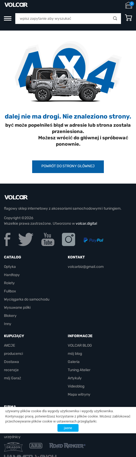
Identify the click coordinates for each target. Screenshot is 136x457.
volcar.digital (86, 223)
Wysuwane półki (17, 307)
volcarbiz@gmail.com (86, 266)
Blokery (10, 315)
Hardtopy (12, 275)
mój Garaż (12, 378)
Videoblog (76, 386)
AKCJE (9, 345)
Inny (7, 324)
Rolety (9, 283)
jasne (68, 428)
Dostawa (11, 362)
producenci (13, 353)
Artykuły (75, 378)
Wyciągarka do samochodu (26, 299)
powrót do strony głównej (68, 166)
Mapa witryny (79, 394)
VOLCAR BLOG (80, 345)
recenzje (11, 370)
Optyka (10, 266)
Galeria (74, 362)
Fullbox (10, 291)
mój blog (75, 353)
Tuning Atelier (79, 370)
